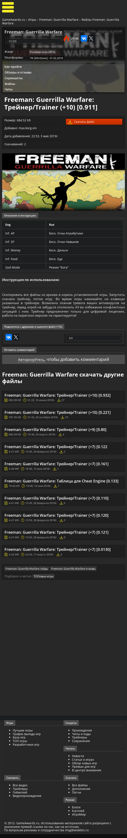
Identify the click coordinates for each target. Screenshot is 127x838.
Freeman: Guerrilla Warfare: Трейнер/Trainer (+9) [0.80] (55, 433)
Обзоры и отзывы (18, 72)
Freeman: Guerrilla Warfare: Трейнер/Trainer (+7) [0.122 (55, 450)
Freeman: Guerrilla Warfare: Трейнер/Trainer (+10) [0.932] (57, 398)
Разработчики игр (26, 748)
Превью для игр (84, 770)
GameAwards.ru (13, 20)
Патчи (76, 796)
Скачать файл (81, 121)
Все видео (20, 789)
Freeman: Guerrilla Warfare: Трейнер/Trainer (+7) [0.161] (56, 467)
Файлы (10, 83)
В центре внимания (86, 774)
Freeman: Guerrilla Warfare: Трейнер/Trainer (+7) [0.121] (56, 536)
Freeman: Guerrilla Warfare (58, 20)
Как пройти (13, 66)
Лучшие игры (23, 734)
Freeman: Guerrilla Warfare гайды (27, 572)
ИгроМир (79, 818)
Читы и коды (81, 738)
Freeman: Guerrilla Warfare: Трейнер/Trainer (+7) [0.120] (56, 519)
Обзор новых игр (84, 767)
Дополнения (81, 792)
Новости (78, 760)
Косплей (78, 815)
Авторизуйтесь (31, 363)
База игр (19, 741)
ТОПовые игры (44, 580)
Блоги (76, 811)
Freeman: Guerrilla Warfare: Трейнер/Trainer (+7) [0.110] (56, 501)
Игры (32, 20)
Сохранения (81, 745)
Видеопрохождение (27, 800)
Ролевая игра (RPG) (42, 52)
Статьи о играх (83, 763)
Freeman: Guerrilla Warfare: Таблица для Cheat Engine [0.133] (61, 484)
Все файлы (80, 789)
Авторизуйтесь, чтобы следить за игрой (93, 31)
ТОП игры (20, 745)
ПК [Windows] (39, 58)
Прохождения (82, 734)
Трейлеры (20, 792)
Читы (9, 89)
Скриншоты (14, 78)
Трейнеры (79, 741)
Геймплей (20, 796)
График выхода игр (27, 738)
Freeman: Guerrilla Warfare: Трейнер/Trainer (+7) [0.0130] (57, 553)
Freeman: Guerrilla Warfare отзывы (73, 572)
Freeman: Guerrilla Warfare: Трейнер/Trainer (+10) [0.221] (57, 415)
